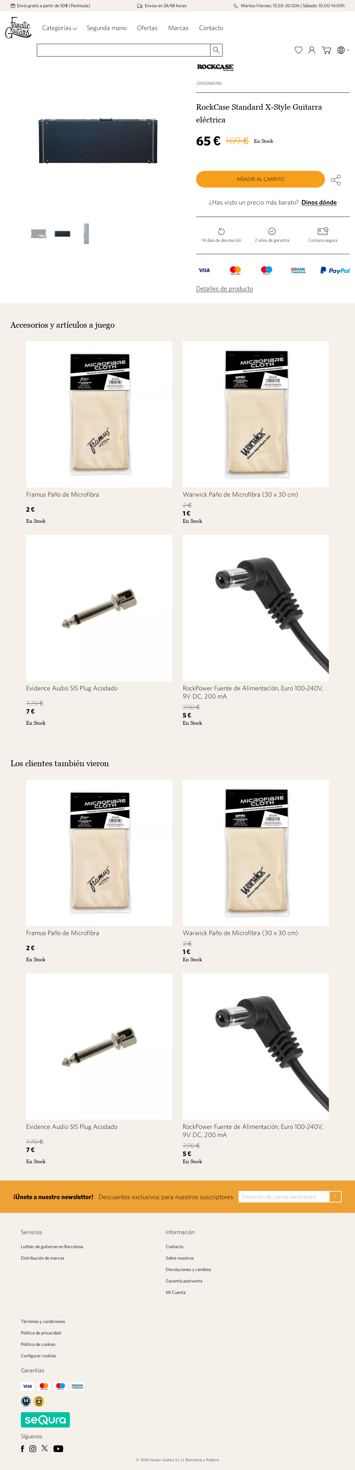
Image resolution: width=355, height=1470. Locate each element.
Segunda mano (107, 27)
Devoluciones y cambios (188, 1269)
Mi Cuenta (176, 1292)
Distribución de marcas (42, 1258)
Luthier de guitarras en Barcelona (52, 1246)
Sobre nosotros (180, 1258)
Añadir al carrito (260, 179)
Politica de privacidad (41, 1332)
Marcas (178, 27)
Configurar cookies (38, 1355)
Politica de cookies (38, 1344)
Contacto (211, 27)
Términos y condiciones (43, 1321)
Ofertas (147, 27)
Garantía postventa (184, 1280)
